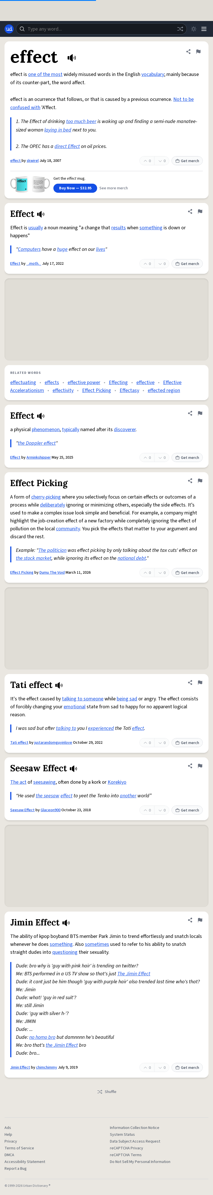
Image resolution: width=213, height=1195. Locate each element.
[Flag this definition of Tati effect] (199, 682)
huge (62, 249)
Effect (15, 263)
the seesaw (47, 795)
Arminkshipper (38, 457)
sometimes (97, 944)
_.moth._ (33, 263)
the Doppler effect (37, 443)
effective (145, 382)
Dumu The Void (52, 572)
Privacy (11, 1141)
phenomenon (46, 429)
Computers (29, 249)
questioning (65, 952)
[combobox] (101, 29)
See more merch (113, 188)
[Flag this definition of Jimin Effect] (199, 920)
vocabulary (152, 74)
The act (18, 782)
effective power (84, 382)
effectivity (63, 390)
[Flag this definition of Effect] (199, 211)
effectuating (23, 382)
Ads (8, 1128)
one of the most (45, 74)
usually (35, 227)
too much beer (81, 121)
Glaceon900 (50, 810)
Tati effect (19, 742)
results (118, 227)
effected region (164, 390)
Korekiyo (117, 782)
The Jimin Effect (133, 973)
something (150, 227)
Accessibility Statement (25, 1162)
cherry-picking (46, 497)
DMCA (9, 1155)
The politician (52, 550)
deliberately (52, 504)
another (128, 795)
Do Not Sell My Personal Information (140, 1162)
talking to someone (82, 698)
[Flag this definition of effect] (198, 51)
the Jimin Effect (62, 1045)
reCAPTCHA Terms (126, 1155)
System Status (122, 1134)
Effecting (118, 382)
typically (70, 429)
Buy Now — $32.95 (75, 188)
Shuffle (106, 1092)
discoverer (125, 429)
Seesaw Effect (22, 810)
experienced (101, 728)
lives (100, 249)
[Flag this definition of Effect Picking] (199, 480)
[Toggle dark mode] (193, 28)
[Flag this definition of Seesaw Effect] (199, 765)
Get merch (187, 161)
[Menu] (203, 28)
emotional (74, 706)
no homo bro (42, 1037)
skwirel (33, 161)
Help (8, 1134)
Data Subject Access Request (135, 1141)
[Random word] (180, 29)
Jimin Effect (20, 1067)
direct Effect (67, 146)
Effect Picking (96, 390)
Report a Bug (16, 1168)
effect (16, 161)
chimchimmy (46, 1067)
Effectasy (129, 390)
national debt (132, 558)
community (68, 528)
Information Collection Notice (134, 1128)
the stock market (33, 558)
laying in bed (57, 130)
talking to (66, 728)
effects (52, 382)
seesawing (44, 782)
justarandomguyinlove (53, 742)
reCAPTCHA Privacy (126, 1148)
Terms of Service (19, 1148)
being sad (127, 698)
